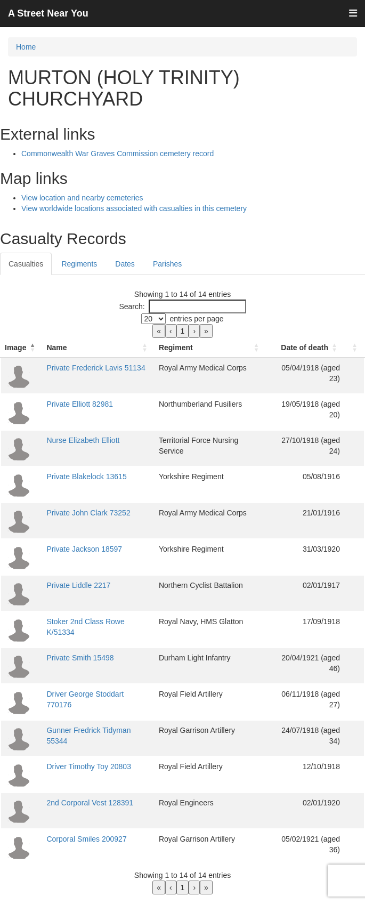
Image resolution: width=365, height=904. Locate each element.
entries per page (196, 318)
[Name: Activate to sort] (98, 348)
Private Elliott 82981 (79, 404)
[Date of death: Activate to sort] (305, 348)
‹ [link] (170, 331)
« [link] (159, 331)
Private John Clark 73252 (88, 513)
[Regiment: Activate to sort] (210, 348)
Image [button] (15, 347)
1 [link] (183, 331)
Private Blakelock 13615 (86, 476)
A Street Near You (48, 13)
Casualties (26, 264)
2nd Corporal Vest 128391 (89, 802)
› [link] (194, 331)
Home (26, 47)
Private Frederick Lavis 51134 (95, 368)
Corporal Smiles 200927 (86, 839)
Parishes (167, 264)
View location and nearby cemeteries (82, 197)
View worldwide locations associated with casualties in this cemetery (134, 208)
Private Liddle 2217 (78, 585)
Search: (131, 306)
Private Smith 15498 (79, 657)
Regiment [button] (176, 347)
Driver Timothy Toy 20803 (88, 766)
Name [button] (56, 347)
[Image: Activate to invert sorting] (21, 348)
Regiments (79, 264)
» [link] (206, 331)
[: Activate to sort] (354, 348)
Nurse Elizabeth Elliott (82, 440)
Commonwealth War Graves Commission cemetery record (117, 153)
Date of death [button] (304, 347)
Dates (125, 264)
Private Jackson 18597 (84, 549)
